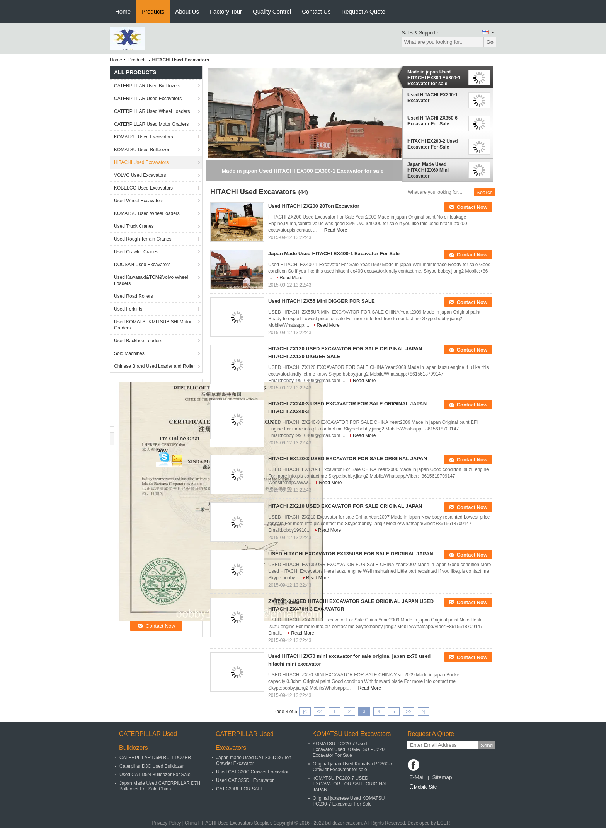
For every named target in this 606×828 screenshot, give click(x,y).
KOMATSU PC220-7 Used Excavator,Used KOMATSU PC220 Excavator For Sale (349, 749)
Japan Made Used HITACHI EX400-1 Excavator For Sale (334, 253)
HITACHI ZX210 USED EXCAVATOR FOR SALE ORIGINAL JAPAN (345, 506)
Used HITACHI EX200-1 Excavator (432, 97)
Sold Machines (129, 353)
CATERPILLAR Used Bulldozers (147, 86)
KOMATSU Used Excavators (143, 137)
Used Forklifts (128, 309)
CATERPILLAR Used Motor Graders (151, 124)
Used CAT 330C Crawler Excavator (252, 772)
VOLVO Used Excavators (140, 175)
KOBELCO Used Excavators (143, 188)
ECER (443, 823)
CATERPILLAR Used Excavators (148, 98)
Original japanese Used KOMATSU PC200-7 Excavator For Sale (349, 801)
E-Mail (417, 777)
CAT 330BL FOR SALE (240, 789)
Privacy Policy (166, 823)
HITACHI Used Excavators (141, 162)
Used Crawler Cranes (136, 251)
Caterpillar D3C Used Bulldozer (151, 766)
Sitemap (442, 777)
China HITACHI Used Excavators (219, 823)
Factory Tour (226, 11)
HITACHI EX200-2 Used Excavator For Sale (432, 144)
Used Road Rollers (133, 296)
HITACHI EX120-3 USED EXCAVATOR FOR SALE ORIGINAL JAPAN (347, 458)
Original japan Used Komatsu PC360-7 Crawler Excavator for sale (353, 766)
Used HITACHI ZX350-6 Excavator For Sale (432, 120)
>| (424, 711)
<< (319, 711)
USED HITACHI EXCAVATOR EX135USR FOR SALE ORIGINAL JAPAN (350, 554)
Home (123, 11)
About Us (187, 11)
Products (152, 11)
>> (408, 711)
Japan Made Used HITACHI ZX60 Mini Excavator (428, 170)
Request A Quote (363, 11)
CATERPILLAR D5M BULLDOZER (155, 757)
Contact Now (472, 207)
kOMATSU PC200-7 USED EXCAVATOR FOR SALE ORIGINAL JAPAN (350, 783)
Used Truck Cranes (134, 226)
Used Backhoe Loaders (138, 340)
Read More (335, 230)
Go (490, 42)
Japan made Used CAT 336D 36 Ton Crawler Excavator (253, 760)
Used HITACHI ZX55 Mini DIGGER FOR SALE (321, 301)
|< (305, 711)
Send (487, 745)
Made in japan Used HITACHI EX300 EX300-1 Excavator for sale (433, 77)
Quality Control (272, 11)
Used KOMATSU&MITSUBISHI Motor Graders (152, 325)
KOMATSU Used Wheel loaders (147, 213)
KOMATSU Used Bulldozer (141, 149)
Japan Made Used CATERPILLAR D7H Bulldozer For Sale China (159, 786)
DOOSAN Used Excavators (142, 264)
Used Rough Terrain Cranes (143, 239)
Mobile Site (423, 787)
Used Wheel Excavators (138, 200)
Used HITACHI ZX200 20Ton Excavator (313, 206)
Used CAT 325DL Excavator (245, 780)
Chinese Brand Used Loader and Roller (154, 366)
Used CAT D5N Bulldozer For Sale (155, 774)
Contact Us (316, 11)
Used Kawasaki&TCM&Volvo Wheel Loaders (151, 280)
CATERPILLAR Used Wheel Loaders (152, 111)
